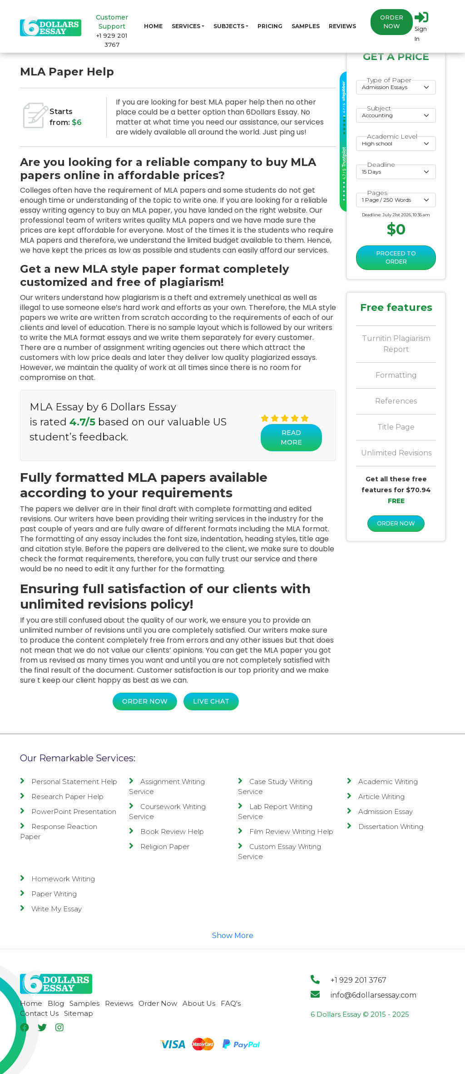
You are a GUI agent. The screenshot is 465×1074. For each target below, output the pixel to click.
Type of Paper (389, 80)
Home (153, 26)
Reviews (342, 26)
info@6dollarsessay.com (363, 995)
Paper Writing (48, 893)
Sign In (421, 26)
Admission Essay (380, 811)
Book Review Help (166, 831)
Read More (291, 437)
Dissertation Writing (385, 826)
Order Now (392, 22)
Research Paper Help (62, 796)
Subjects (228, 26)
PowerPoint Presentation (68, 811)
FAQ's (231, 1003)
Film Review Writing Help (285, 831)
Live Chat (211, 701)
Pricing (269, 26)
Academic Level (392, 136)
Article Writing (376, 796)
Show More (232, 935)
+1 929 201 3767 (348, 980)
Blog (56, 1003)
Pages (377, 193)
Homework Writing (57, 878)
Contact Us (39, 1013)
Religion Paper (159, 846)
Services (186, 26)
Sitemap (78, 1013)
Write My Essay (51, 908)
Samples (306, 26)
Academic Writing (382, 781)
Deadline (381, 164)
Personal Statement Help (68, 781)
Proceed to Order (396, 257)
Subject (379, 108)
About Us (199, 1003)
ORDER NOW (396, 523)
